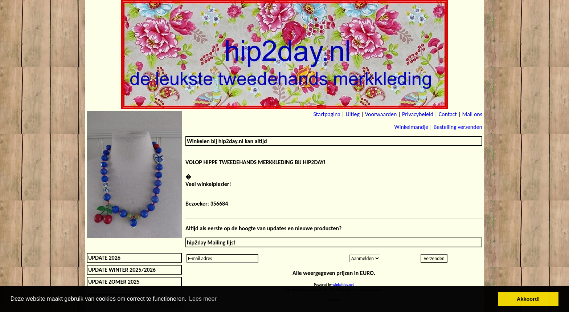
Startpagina (326, 114)
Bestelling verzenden (458, 126)
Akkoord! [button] (528, 299)
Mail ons (472, 114)
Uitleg (353, 114)
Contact (448, 114)
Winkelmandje (411, 126)
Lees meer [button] (203, 299)
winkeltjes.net (343, 284)
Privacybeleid (417, 114)
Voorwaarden (381, 114)
